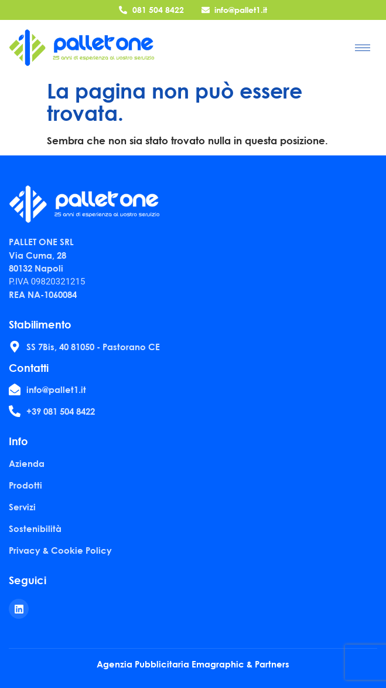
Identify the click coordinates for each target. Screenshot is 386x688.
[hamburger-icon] (362, 48)
